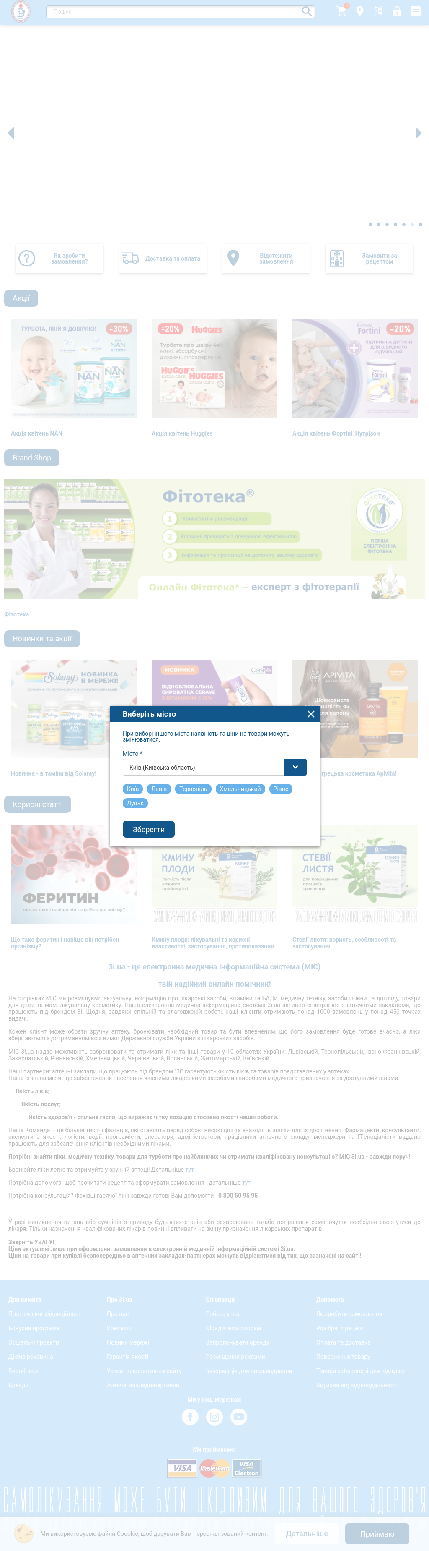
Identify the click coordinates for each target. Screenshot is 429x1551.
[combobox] (215, 740)
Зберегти (149, 802)
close (311, 687)
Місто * (132, 726)
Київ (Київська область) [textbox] (162, 740)
